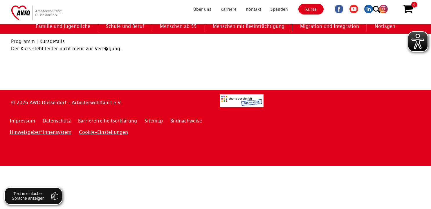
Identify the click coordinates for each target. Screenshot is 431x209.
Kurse (306, 9)
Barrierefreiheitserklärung (107, 121)
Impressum (22, 121)
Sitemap (154, 121)
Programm (23, 41)
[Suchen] (394, 9)
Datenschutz (57, 121)
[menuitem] (197, 9)
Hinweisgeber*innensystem (40, 132)
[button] (407, 9)
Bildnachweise (186, 121)
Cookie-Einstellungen (103, 132)
